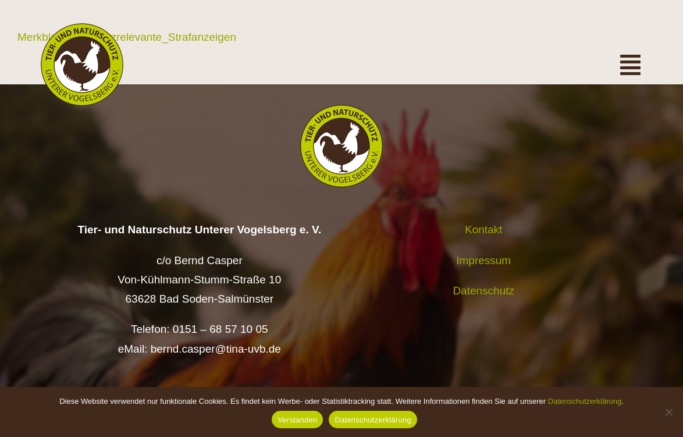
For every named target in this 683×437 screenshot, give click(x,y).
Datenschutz (483, 291)
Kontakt (483, 229)
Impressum (483, 260)
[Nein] (668, 412)
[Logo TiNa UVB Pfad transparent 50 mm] (82, 29)
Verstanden (297, 419)
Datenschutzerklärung (584, 401)
